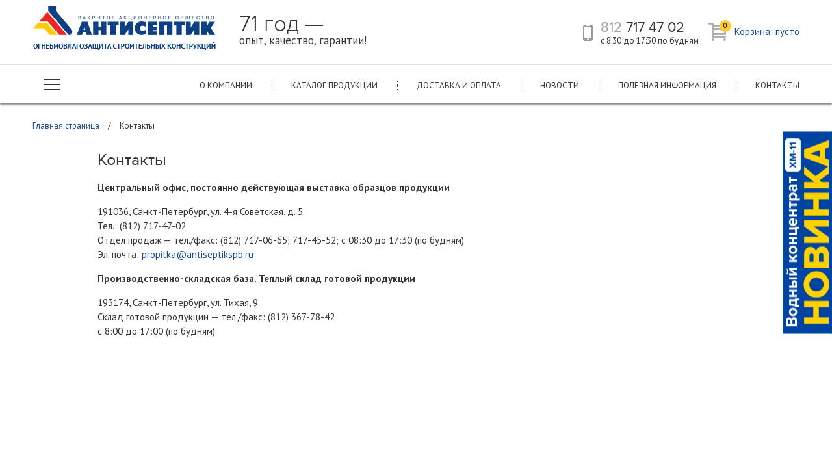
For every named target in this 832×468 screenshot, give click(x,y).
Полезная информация (667, 85)
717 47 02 (642, 27)
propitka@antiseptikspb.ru (198, 254)
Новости (559, 85)
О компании (226, 85)
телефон (588, 33)
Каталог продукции (334, 85)
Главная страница (65, 125)
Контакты (777, 85)
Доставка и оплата (459, 85)
